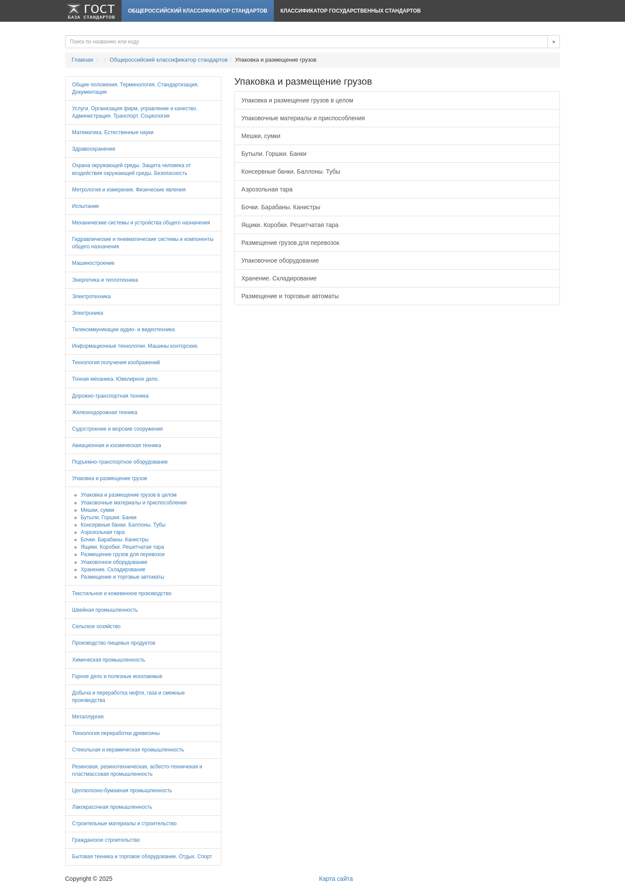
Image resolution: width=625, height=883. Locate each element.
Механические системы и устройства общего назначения (141, 223)
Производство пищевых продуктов (113, 643)
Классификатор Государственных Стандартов (350, 11)
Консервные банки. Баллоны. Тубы (290, 171)
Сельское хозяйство (96, 626)
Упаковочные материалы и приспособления (303, 118)
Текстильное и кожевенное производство (121, 593)
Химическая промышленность (108, 660)
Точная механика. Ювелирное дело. (115, 379)
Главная (82, 59)
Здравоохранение (93, 149)
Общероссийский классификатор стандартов (197, 11)
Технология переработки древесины (116, 733)
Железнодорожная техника (105, 412)
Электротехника (91, 296)
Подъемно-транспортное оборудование (120, 462)
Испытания (85, 206)
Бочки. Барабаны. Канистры (280, 207)
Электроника (87, 313)
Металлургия (88, 717)
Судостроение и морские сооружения (117, 429)
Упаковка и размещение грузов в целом (297, 100)
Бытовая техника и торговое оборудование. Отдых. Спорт (142, 856)
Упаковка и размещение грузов (109, 478)
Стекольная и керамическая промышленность (128, 750)
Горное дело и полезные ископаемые (117, 676)
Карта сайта (336, 878)
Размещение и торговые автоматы (290, 296)
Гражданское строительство (106, 840)
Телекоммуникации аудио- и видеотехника (123, 329)
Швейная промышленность (105, 610)
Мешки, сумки (260, 135)
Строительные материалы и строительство (124, 823)
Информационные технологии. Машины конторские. (135, 346)
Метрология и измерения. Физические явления (129, 190)
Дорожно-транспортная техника (110, 396)
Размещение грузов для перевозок (290, 242)
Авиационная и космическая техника (116, 445)
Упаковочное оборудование (280, 260)
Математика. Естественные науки (113, 132)
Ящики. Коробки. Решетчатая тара (290, 224)
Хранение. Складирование (279, 278)
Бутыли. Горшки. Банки (273, 153)
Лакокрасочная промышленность (112, 807)
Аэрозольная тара (267, 189)
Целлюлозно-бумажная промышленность (122, 790)
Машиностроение (93, 263)
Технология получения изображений (116, 362)
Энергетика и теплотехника (105, 280)
